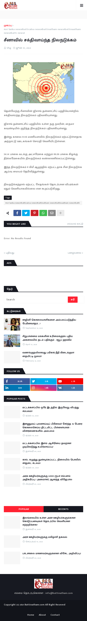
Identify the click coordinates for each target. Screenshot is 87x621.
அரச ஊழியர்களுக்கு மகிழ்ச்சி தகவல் (44, 537)
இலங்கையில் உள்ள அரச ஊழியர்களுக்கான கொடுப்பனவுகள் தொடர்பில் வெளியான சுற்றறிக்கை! (48, 521)
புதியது (10, 253)
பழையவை (74, 253)
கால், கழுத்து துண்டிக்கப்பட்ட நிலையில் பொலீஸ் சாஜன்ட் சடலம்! (51, 461)
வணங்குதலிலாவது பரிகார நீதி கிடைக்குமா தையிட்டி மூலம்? (48, 354)
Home (30, 615)
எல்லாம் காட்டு (75, 224)
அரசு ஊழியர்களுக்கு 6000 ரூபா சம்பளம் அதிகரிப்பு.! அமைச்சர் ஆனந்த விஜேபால (47, 477)
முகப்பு (8, 26)
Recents (63, 509)
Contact (55, 615)
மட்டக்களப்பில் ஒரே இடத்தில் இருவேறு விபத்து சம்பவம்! (50, 409)
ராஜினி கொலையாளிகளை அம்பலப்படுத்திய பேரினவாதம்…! (49, 321)
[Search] (36, 300)
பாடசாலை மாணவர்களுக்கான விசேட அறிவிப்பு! (51, 553)
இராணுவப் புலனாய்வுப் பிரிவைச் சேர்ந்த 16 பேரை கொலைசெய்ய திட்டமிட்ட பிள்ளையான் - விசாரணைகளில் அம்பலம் (52, 427)
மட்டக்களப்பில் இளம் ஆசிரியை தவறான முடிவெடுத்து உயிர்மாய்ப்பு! (46, 445)
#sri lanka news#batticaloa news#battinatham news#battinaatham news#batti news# (42, 31)
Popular (24, 509)
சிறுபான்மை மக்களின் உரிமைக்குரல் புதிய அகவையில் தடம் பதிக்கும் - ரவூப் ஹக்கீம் (47, 337)
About (42, 615)
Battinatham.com (34, 605)
